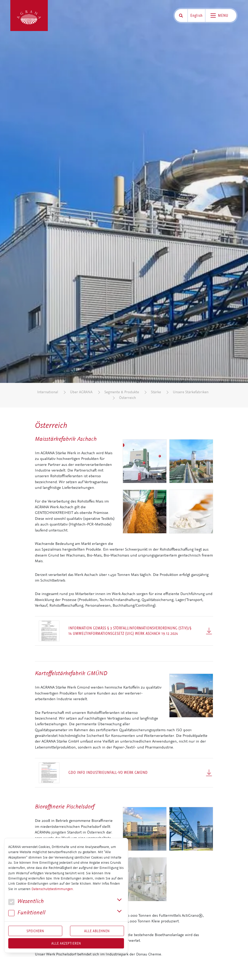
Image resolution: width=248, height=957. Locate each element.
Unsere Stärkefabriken (190, 392)
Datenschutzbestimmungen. (53, 889)
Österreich (127, 398)
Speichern (35, 931)
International (47, 392)
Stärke (156, 392)
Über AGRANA (81, 392)
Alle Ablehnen (97, 931)
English (196, 15)
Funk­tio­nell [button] (26, 912)
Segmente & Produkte (121, 392)
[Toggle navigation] (220, 15)
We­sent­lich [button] (26, 901)
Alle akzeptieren (66, 943)
